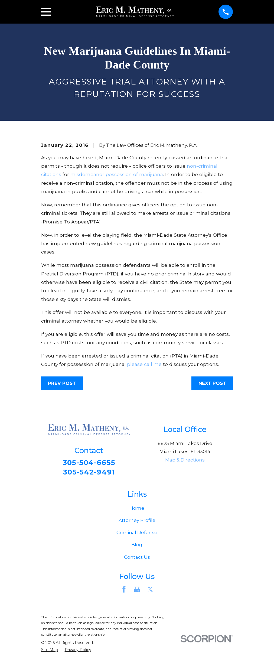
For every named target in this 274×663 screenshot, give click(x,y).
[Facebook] (124, 590)
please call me (144, 364)
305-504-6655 (89, 462)
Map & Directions (185, 460)
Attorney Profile (137, 521)
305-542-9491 (89, 472)
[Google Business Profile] (137, 590)
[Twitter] (150, 590)
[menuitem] (49, 651)
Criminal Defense (136, 534)
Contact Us (137, 558)
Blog (136, 546)
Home (136, 509)
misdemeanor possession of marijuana (116, 174)
